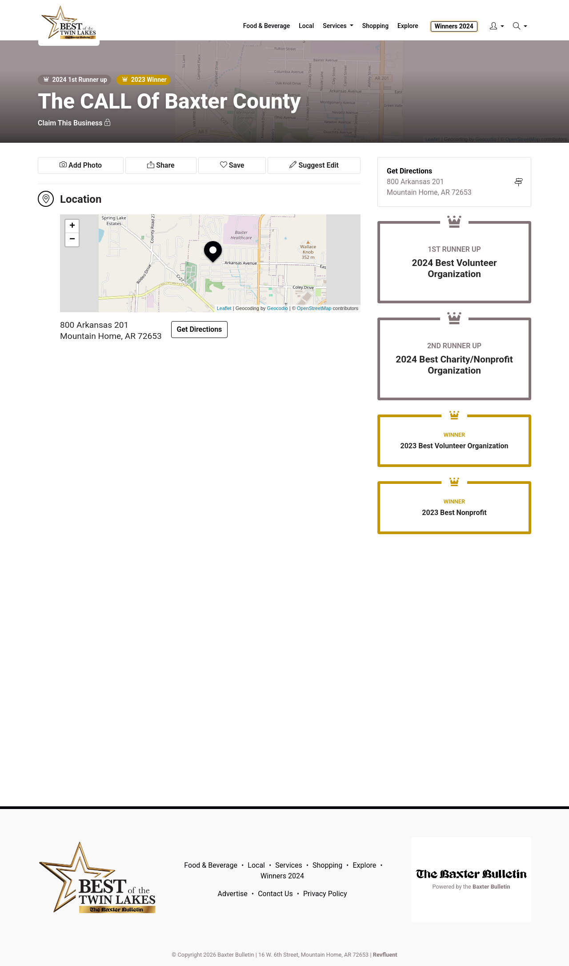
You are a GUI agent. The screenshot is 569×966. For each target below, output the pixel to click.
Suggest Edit (313, 165)
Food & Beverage (210, 865)
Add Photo (81, 165)
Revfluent (385, 954)
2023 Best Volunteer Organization (455, 446)
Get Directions (199, 329)
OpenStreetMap (314, 308)
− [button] (72, 239)
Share (160, 165)
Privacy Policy (325, 894)
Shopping (327, 865)
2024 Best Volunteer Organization (454, 268)
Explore (407, 25)
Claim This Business (74, 123)
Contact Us (275, 894)
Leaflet (224, 308)
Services (288, 865)
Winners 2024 (454, 26)
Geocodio (277, 308)
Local (256, 865)
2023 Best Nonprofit (454, 512)
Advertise (233, 894)
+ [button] (72, 226)
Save (232, 165)
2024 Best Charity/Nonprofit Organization (454, 365)
